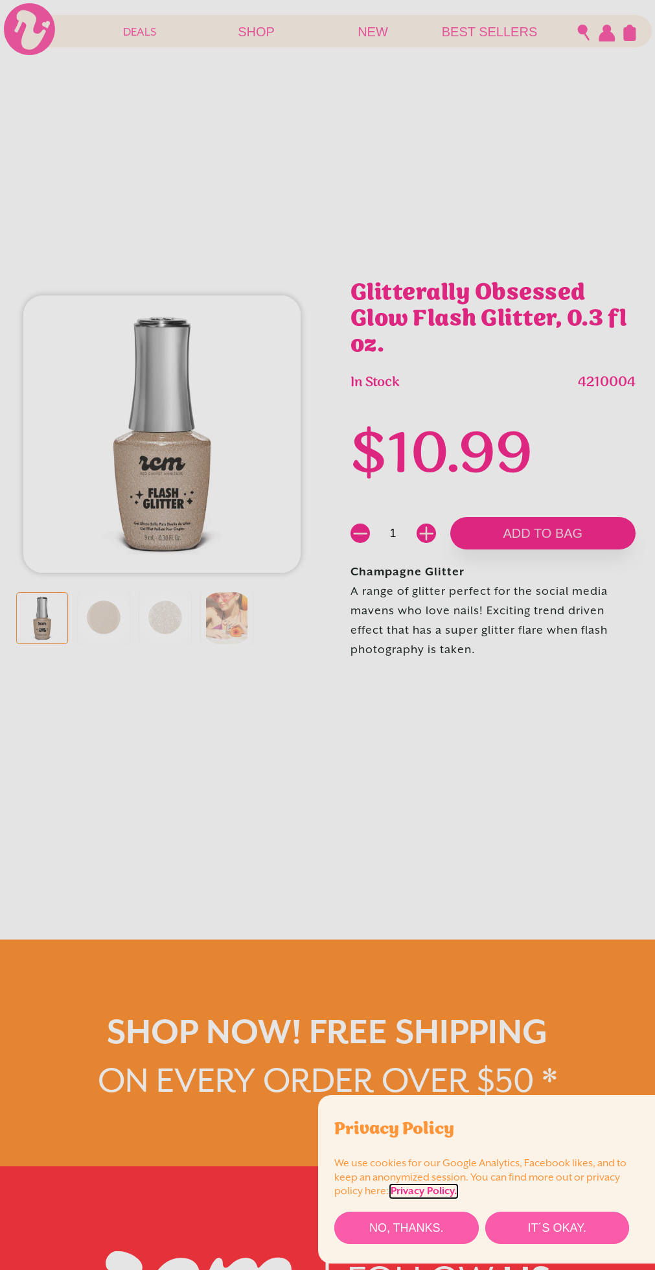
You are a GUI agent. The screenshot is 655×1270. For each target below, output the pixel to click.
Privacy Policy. (424, 1191)
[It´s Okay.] (557, 1228)
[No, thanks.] (406, 1228)
